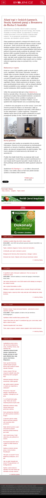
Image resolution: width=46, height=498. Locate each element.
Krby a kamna (6, 191)
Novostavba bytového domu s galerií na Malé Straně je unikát (11, 443)
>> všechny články (37, 260)
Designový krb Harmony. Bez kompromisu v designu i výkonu (20, 254)
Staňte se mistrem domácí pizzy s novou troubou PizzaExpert (10, 449)
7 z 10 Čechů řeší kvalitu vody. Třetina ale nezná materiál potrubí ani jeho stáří (11, 400)
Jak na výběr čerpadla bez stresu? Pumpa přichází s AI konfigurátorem (11, 463)
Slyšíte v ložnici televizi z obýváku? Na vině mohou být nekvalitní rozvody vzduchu (11, 469)
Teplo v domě (21, 191)
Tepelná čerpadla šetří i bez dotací (12, 325)
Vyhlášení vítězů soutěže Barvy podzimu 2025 (16, 317)
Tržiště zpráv (28, 178)
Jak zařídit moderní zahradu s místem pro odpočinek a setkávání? (11, 386)
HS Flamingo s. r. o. (17, 168)
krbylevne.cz (33, 92)
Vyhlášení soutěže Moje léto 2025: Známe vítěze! (16, 241)
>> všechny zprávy (14, 474)
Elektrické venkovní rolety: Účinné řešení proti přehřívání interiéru (10, 407)
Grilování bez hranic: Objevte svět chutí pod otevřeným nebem (20, 257)
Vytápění (13, 191)
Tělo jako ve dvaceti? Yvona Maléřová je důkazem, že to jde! (11, 456)
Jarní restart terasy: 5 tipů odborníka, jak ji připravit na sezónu (11, 436)
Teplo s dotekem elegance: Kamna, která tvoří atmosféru (18, 248)
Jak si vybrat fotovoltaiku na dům (12, 286)
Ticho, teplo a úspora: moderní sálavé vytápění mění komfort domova (22, 328)
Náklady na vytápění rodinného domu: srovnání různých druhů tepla (22, 289)
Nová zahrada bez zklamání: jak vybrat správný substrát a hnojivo (11, 413)
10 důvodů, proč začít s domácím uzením (14, 251)
